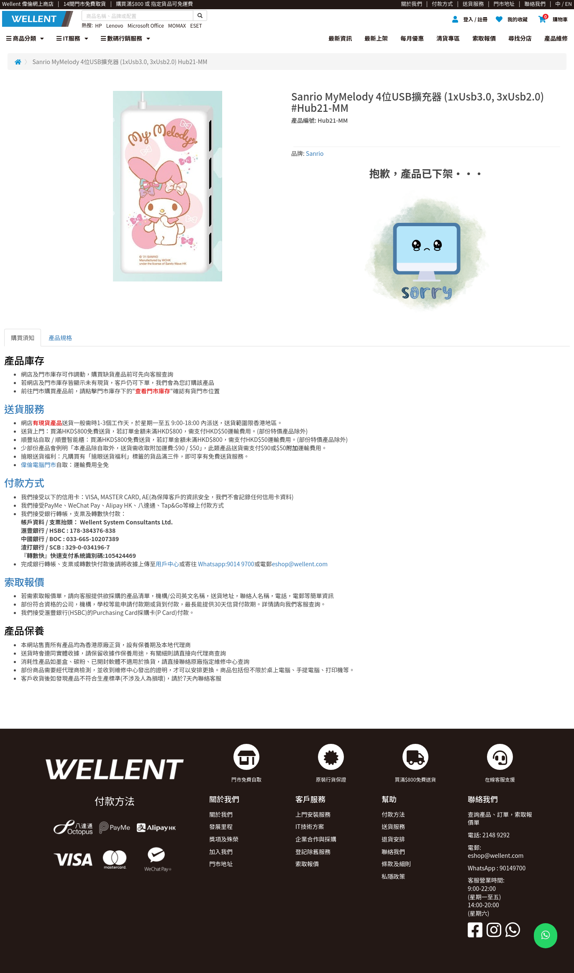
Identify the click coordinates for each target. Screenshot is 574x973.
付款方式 (24, 482)
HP (98, 25)
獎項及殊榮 (223, 839)
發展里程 (221, 826)
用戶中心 (167, 564)
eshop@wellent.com (300, 564)
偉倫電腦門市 (38, 464)
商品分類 (25, 38)
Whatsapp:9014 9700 (226, 564)
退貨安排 (393, 839)
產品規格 (60, 337)
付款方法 (393, 814)
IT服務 (72, 38)
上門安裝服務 (313, 814)
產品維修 (556, 38)
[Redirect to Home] (18, 61)
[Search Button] (200, 15)
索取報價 (484, 38)
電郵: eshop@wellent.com (496, 851)
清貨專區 (448, 38)
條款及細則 (396, 863)
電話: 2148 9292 (489, 835)
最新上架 (376, 38)
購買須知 (22, 337)
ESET (196, 25)
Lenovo (114, 25)
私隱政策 (393, 876)
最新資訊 (340, 38)
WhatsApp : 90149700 (496, 868)
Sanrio (315, 153)
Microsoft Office (146, 25)
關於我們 (221, 814)
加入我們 (221, 851)
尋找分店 (520, 38)
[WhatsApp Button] (545, 935)
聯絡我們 (393, 851)
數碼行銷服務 (125, 38)
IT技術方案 (309, 826)
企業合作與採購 (315, 839)
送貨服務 (24, 408)
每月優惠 (412, 38)
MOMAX (177, 25)
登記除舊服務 (313, 851)
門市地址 (221, 863)
